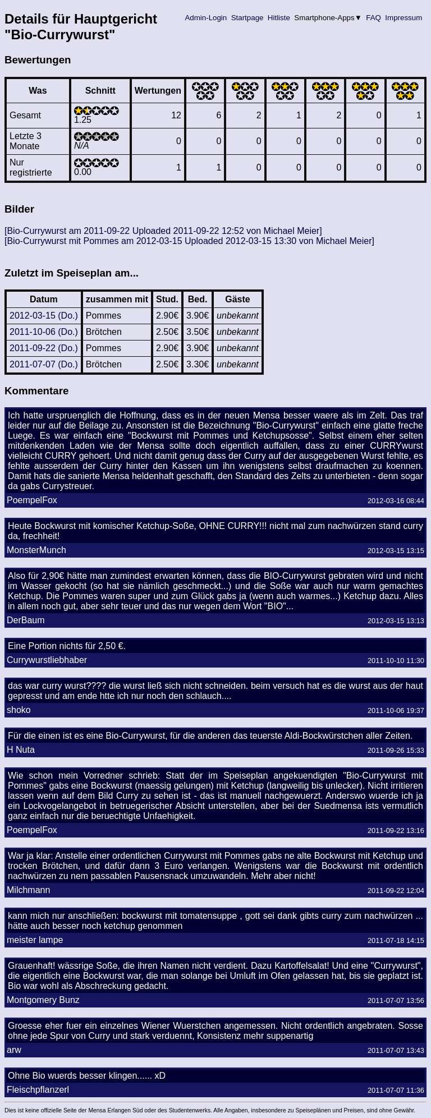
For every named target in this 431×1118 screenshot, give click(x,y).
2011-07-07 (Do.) (44, 364)
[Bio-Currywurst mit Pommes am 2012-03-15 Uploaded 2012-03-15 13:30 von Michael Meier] (189, 241)
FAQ (373, 17)
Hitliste (278, 17)
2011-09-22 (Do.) (44, 348)
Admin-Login (206, 17)
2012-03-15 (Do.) (44, 315)
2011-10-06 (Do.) (44, 332)
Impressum (403, 17)
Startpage (247, 17)
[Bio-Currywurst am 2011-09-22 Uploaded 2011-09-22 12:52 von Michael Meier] (163, 231)
